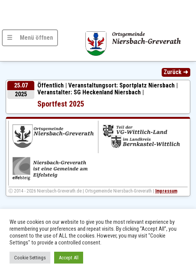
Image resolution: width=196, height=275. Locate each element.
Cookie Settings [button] (30, 257)
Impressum (166, 191)
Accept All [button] (69, 257)
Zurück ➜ (176, 72)
